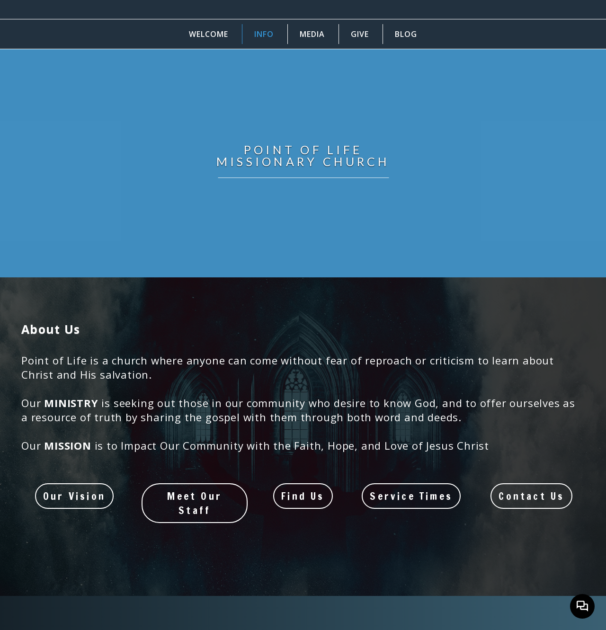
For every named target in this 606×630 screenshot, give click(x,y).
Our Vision (74, 496)
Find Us (302, 496)
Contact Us (531, 496)
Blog (406, 34)
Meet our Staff (194, 503)
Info (264, 34)
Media (312, 34)
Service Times (411, 496)
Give (360, 34)
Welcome (208, 34)
